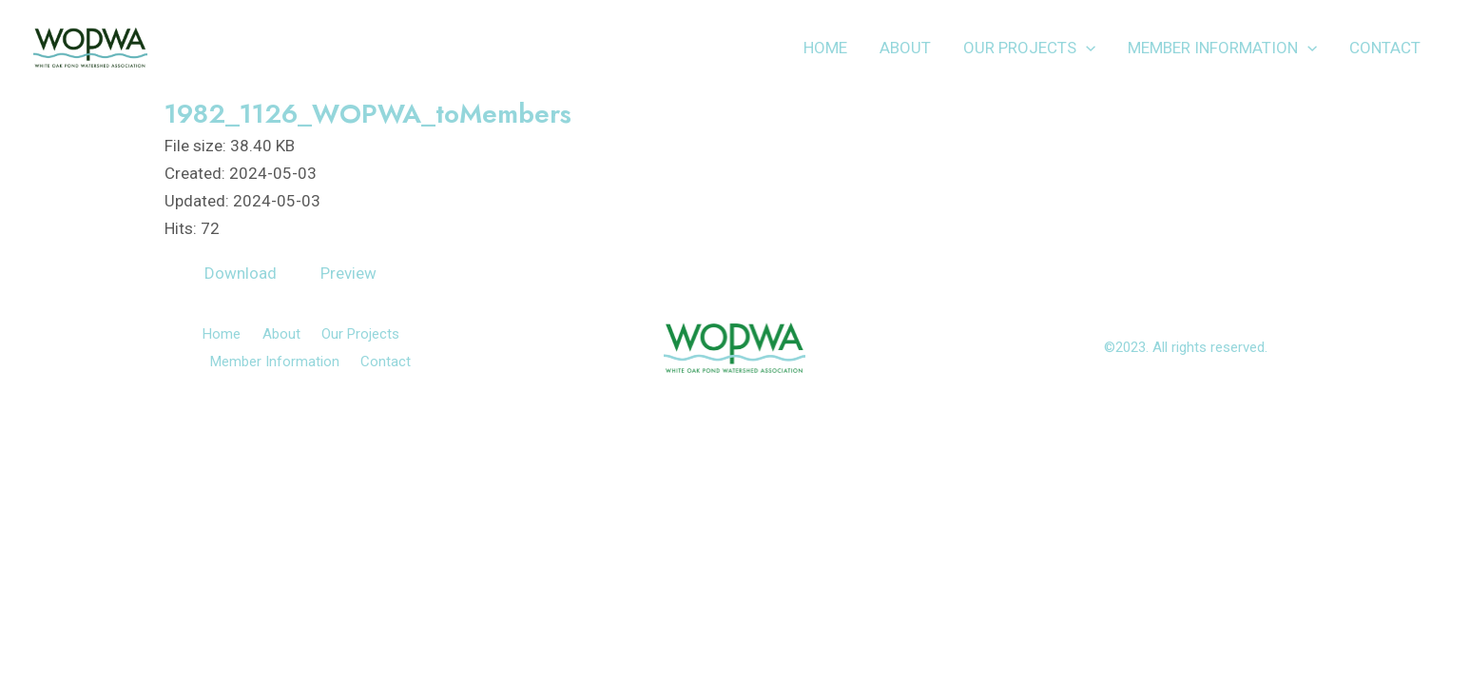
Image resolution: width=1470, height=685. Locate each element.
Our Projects (1029, 48)
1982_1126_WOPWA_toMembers (367, 113)
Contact (1385, 47)
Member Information (1222, 48)
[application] (1085, 48)
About (905, 47)
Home (825, 47)
